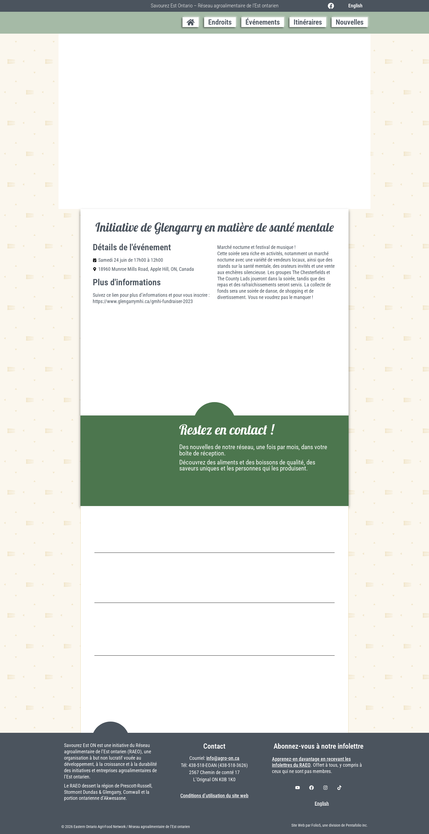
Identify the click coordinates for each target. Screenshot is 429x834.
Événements (262, 22)
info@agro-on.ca (222, 758)
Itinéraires (308, 22)
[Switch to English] (354, 6)
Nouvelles (350, 22)
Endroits (220, 22)
